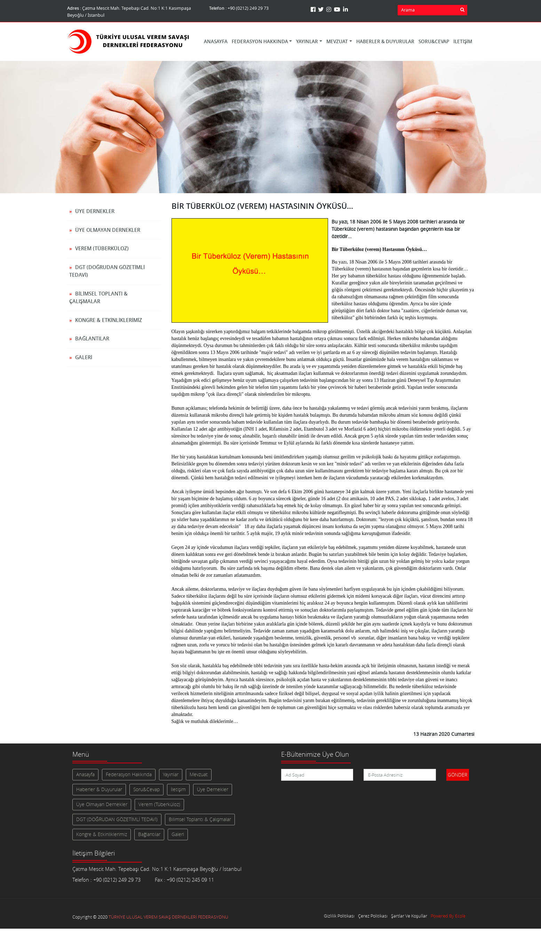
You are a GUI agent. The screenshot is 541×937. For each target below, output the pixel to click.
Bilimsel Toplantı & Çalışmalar (98, 297)
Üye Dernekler (94, 211)
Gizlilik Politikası (339, 916)
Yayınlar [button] (307, 41)
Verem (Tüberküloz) (102, 248)
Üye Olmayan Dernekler (107, 230)
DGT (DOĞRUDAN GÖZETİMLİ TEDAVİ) (107, 271)
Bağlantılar (92, 338)
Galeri (83, 357)
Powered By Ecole (448, 916)
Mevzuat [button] (337, 41)
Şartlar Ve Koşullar (409, 916)
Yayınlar (170, 774)
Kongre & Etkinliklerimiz (108, 320)
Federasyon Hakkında (129, 774)
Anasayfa (216, 41)
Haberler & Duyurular (385, 41)
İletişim (462, 41)
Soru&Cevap (434, 41)
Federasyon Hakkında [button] (260, 41)
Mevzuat (199, 774)
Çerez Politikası (373, 916)
